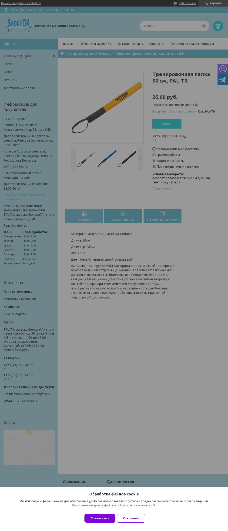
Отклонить (134, 518)
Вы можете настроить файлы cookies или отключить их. (112, 508)
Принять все (100, 518)
